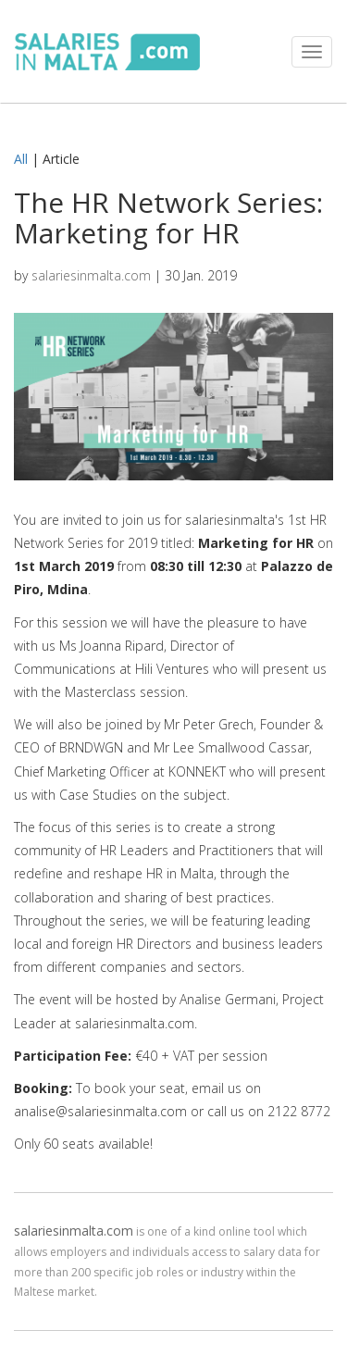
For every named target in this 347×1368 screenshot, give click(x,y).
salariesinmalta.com (91, 275)
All (21, 159)
